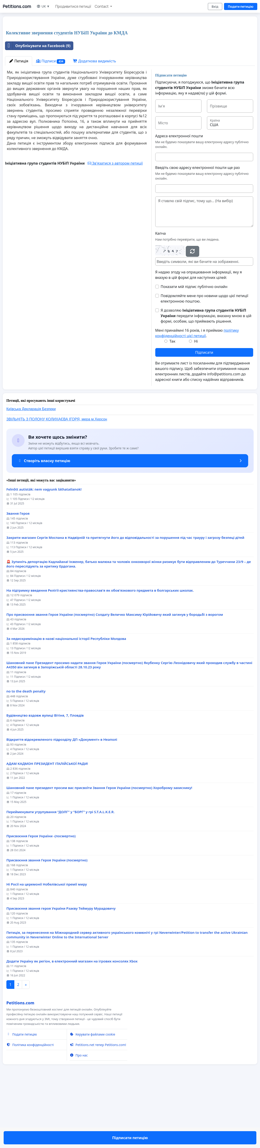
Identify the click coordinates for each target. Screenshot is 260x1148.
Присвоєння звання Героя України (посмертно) (46, 924)
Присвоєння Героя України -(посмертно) (41, 900)
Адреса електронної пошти (179, 199)
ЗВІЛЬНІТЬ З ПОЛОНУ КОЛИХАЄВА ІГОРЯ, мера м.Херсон (56, 483)
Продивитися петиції (73, 6)
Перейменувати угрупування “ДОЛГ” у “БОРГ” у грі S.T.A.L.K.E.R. (60, 875)
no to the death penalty (26, 755)
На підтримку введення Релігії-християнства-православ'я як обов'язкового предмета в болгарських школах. (100, 654)
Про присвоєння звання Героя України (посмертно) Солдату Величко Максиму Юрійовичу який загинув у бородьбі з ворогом (114, 678)
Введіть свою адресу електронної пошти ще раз (197, 231)
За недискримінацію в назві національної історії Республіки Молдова (66, 702)
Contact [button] (102, 6)
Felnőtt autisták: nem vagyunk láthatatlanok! (44, 553)
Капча (160, 297)
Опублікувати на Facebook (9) (37, 109)
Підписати (204, 416)
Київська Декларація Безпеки (31, 473)
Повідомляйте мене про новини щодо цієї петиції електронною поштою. (204, 362)
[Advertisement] (97, 55)
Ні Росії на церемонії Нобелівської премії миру (46, 948)
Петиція (18, 124)
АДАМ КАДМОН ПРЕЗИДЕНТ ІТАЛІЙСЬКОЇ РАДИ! (47, 827)
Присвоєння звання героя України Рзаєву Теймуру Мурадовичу (61, 972)
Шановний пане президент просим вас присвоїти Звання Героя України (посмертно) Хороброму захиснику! (99, 851)
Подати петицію (240, 6)
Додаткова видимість (94, 124)
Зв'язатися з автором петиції (115, 226)
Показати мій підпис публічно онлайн (194, 350)
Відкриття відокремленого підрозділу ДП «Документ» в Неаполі (61, 803)
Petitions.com (17, 6)
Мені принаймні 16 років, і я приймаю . (197, 397)
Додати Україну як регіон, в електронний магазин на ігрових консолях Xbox (72, 1025)
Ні (196, 404)
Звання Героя (18, 577)
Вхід (215, 6)
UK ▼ (43, 6)
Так (172, 404)
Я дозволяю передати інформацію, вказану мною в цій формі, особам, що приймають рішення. (206, 379)
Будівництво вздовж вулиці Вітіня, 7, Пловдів (45, 779)
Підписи (50, 124)
